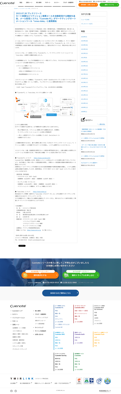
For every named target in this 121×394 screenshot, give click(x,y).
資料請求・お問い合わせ (88, 5)
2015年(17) (84, 82)
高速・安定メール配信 (81, 311)
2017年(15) (84, 74)
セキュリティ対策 (18, 346)
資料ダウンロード (40, 320)
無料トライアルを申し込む (80, 274)
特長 (56, 311)
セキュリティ (59, 319)
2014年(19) (84, 86)
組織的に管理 (16, 337)
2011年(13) (84, 99)
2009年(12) (84, 107)
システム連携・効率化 (19, 343)
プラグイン (97, 321)
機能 (95, 315)
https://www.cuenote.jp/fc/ (42, 158)
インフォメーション (18, 318)
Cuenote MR (58, 327)
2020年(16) (84, 61)
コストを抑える (17, 331)
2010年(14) (84, 103)
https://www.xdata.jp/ (39, 191)
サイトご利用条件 (40, 331)
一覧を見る (102, 124)
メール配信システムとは (62, 324)
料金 (56, 316)
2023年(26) (84, 49)
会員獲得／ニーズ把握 (19, 328)
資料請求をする (39, 275)
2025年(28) (84, 41)
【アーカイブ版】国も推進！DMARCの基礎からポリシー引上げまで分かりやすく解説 (93, 147)
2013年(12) (84, 91)
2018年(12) (84, 70)
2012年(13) (84, 95)
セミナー (56, 2)
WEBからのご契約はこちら (60, 293)
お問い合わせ (39, 334)
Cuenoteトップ (17, 311)
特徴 (95, 312)
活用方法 (57, 340)
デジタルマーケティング (20, 349)
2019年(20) (84, 66)
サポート (47, 2)
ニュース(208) (85, 19)
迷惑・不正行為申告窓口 (62, 383)
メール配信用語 (39, 324)
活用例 (96, 318)
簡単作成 (57, 358)
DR (81, 313)
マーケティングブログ (41, 317)
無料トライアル (109, 5)
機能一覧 (57, 313)
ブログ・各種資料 (40, 314)
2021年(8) (84, 57)
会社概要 (13, 383)
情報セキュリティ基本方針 (42, 383)
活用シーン (15, 324)
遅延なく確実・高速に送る (20, 334)
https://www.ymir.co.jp (34, 230)
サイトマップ (39, 327)
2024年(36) (84, 45)
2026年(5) (84, 37)
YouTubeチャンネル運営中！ (89, 163)
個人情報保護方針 (25, 383)
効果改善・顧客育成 (18, 340)
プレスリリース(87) (87, 24)
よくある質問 (59, 322)
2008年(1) (84, 111)
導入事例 (38, 2)
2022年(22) (84, 53)
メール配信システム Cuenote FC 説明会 (92, 138)
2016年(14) (84, 78)
